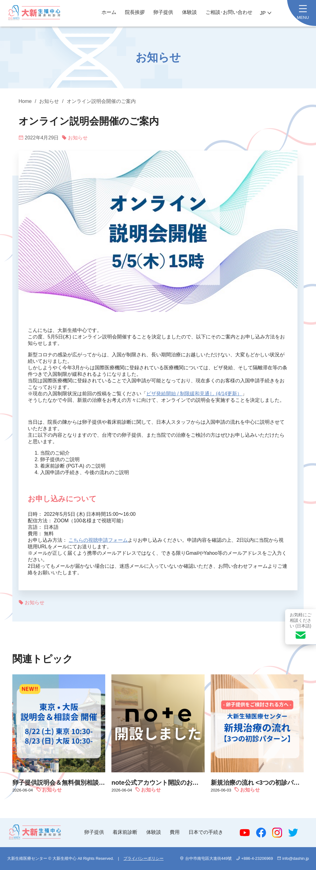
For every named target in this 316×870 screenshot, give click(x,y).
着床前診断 (125, 832)
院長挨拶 (135, 12)
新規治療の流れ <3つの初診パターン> (257, 782)
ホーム (109, 12)
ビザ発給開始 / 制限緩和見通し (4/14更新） (194, 393)
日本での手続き (206, 832)
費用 (175, 832)
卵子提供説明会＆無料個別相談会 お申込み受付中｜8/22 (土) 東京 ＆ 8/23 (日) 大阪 (58, 782)
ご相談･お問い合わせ (229, 12)
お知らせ (49, 101)
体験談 (189, 12)
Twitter (293, 833)
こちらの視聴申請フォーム (98, 540)
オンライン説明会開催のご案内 (101, 101)
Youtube (245, 833)
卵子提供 (163, 12)
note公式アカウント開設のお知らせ (157, 782)
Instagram (277, 833)
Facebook (261, 833)
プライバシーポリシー (143, 858)
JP (263, 13)
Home (25, 101)
